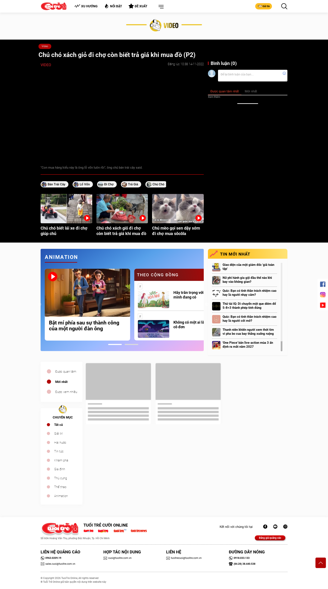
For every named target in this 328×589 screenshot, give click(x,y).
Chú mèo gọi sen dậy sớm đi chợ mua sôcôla (176, 231)
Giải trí (58, 433)
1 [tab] (115, 344)
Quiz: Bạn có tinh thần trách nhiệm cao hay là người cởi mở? (249, 319)
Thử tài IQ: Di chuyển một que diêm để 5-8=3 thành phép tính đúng (249, 306)
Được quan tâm (65, 371)
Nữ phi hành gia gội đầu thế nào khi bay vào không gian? (247, 280)
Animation (61, 496)
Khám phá (61, 460)
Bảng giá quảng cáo (270, 537)
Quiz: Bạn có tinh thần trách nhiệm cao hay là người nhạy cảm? (249, 293)
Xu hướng (85, 6)
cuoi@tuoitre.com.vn (117, 558)
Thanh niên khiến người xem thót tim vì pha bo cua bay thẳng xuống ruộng (248, 332)
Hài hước (60, 442)
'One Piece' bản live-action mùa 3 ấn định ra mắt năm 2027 (248, 345)
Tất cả (58, 425)
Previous (39, 304)
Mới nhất (61, 382)
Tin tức (59, 451)
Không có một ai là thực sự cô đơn (195, 324)
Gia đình (59, 469)
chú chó (158, 184)
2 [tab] (131, 344)
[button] (160, 7)
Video (45, 46)
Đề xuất (138, 6)
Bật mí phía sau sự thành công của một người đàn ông (84, 326)
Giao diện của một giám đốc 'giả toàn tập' (248, 267)
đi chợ (109, 184)
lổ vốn (85, 184)
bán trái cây (56, 184)
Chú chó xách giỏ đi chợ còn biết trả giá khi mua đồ (121, 231)
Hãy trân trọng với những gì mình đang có (196, 294)
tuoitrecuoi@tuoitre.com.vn (184, 558)
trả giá (133, 184)
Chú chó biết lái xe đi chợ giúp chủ (64, 231)
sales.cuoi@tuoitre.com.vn (58, 563)
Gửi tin (263, 6)
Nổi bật (113, 6)
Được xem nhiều (66, 392)
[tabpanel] (87, 305)
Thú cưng (60, 478)
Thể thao (60, 487)
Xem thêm (214, 96)
